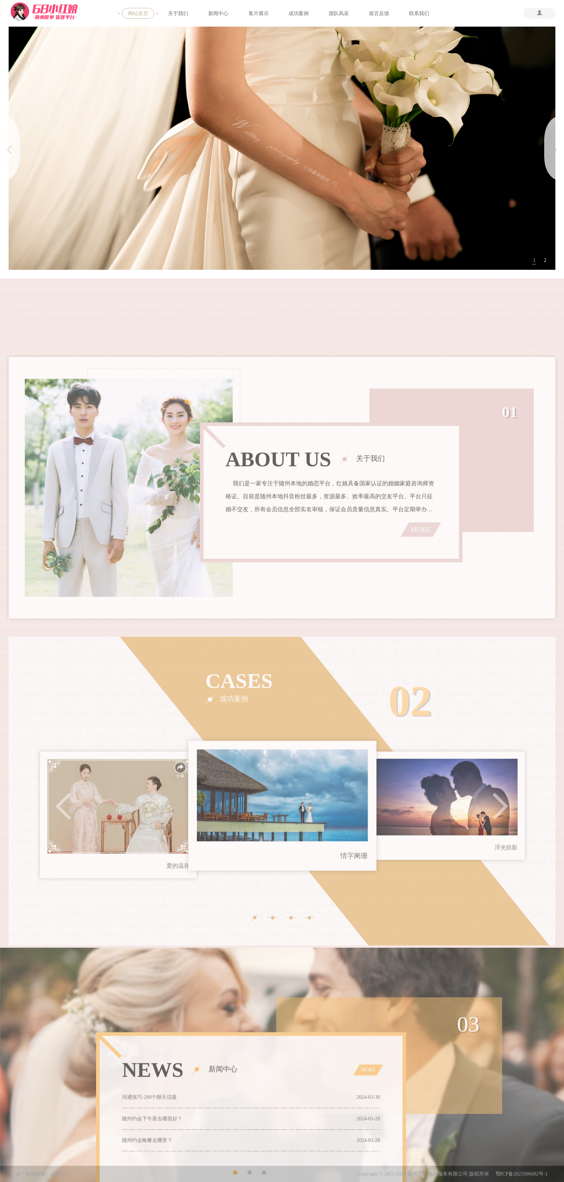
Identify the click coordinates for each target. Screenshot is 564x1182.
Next (501, 1013)
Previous (63, 1013)
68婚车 (59, 1174)
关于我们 (178, 13)
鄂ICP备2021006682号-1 (522, 1174)
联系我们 (419, 13)
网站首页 (138, 13)
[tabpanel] (282, 148)
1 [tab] (534, 260)
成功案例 (298, 13)
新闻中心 (218, 13)
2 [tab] (545, 260)
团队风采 (339, 13)
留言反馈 (379, 13)
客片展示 (259, 13)
